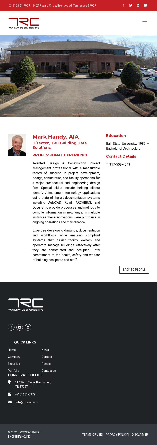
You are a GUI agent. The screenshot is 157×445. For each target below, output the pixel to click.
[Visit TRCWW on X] (131, 5)
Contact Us (49, 370)
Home (12, 349)
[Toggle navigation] (144, 23)
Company (14, 356)
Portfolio (13, 370)
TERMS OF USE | (92, 434)
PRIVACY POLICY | (117, 434)
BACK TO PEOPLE (134, 269)
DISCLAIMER (140, 434)
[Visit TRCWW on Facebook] (123, 5)
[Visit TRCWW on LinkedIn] (138, 5)
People (46, 363)
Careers (47, 356)
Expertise (14, 363)
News (45, 349)
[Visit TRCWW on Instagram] (145, 5)
